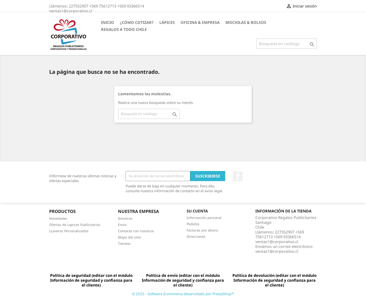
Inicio (107, 22)
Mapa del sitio (129, 237)
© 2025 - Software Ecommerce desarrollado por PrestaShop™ (183, 293)
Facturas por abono (202, 230)
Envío (122, 224)
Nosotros (125, 218)
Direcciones (196, 236)
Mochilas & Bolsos (245, 22)
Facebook (238, 176)
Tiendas (124, 243)
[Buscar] (286, 44)
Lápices (167, 22)
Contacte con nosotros (136, 231)
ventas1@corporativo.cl (276, 251)
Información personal (204, 217)
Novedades (58, 218)
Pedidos (193, 224)
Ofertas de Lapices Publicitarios (74, 224)
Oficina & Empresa (200, 22)
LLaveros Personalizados (68, 231)
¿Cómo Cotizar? (137, 22)
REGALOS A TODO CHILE (124, 29)
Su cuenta (197, 211)
